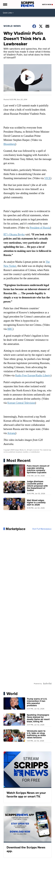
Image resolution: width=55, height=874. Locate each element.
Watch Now (47, 4)
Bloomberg (9, 144)
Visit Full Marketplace (41, 529)
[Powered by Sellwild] (47, 684)
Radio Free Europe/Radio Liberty (33, 375)
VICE (47, 178)
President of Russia (40, 227)
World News (12, 26)
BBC (10, 328)
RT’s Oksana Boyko (14, 234)
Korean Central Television (21, 402)
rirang (12, 433)
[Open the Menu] (5, 4)
